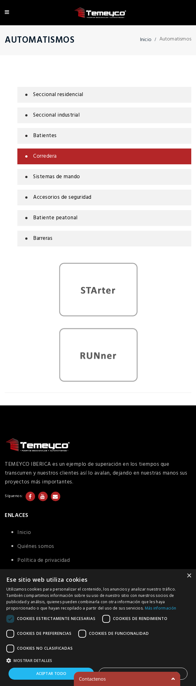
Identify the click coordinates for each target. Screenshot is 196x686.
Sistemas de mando (56, 177)
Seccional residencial (58, 94)
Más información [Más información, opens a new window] (160, 608)
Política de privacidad (43, 560)
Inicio (145, 40)
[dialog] (98, 627)
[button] (98, 660)
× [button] (189, 576)
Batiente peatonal (55, 218)
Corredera (45, 156)
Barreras (42, 238)
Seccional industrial (56, 115)
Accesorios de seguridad (62, 197)
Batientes (45, 135)
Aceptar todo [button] (51, 673)
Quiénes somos (35, 546)
